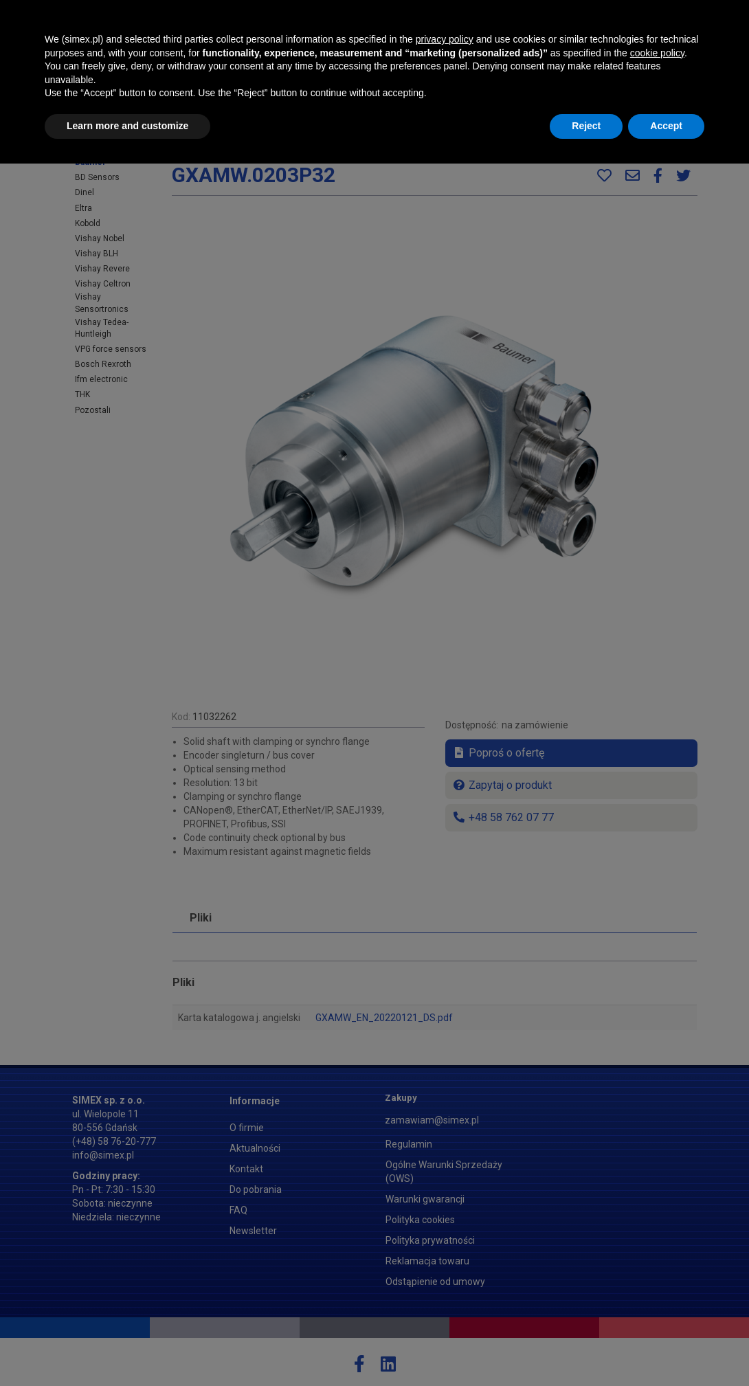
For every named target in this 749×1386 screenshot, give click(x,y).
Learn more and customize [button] (127, 1348)
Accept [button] (666, 1348)
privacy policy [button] (444, 1261)
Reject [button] (586, 1348)
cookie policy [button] (657, 1275)
